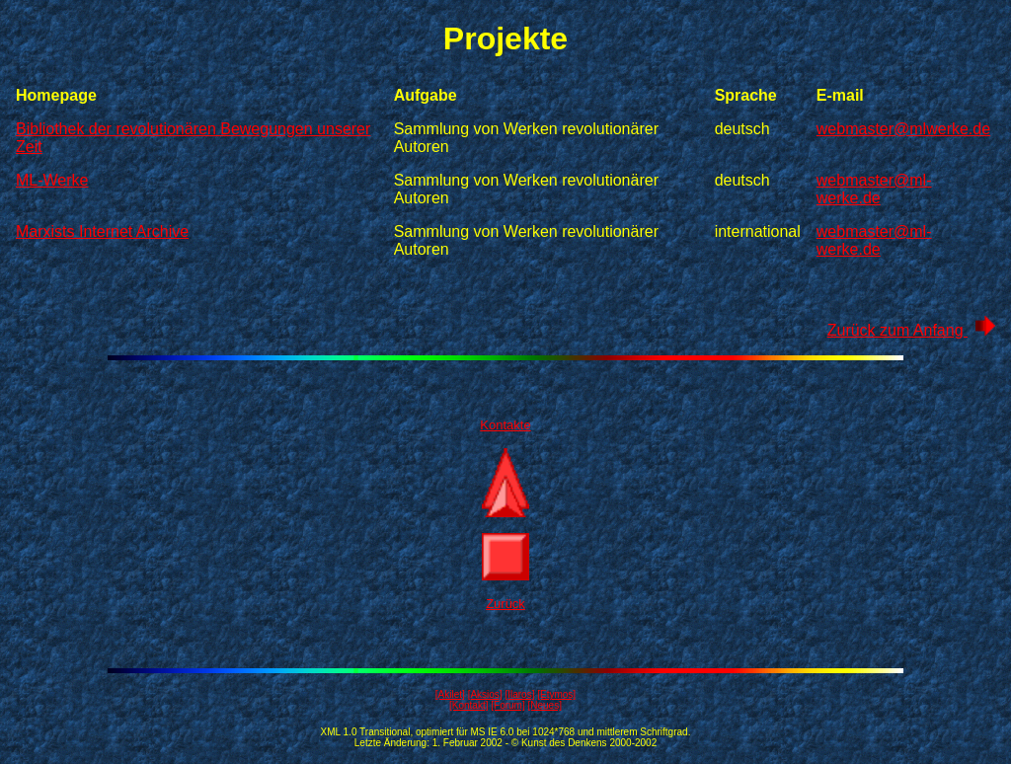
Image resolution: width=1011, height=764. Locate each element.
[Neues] (545, 705)
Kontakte (505, 425)
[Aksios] (485, 694)
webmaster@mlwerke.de (903, 128)
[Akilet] (450, 694)
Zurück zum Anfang (911, 330)
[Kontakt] (468, 705)
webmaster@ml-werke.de (874, 189)
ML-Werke (52, 180)
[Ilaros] (519, 694)
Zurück (505, 603)
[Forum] (507, 705)
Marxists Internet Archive (102, 231)
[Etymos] (556, 694)
